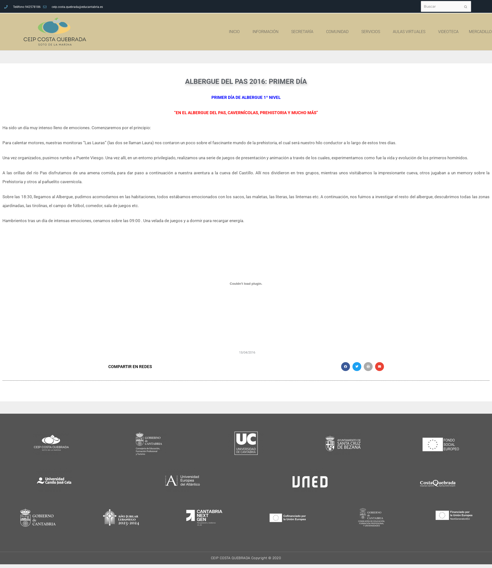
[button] (345, 366)
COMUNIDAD (369, 31)
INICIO (266, 31)
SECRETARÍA (334, 31)
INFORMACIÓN (298, 31)
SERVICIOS (403, 31)
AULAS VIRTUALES (441, 31)
